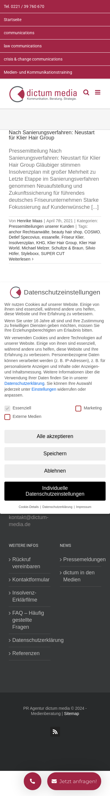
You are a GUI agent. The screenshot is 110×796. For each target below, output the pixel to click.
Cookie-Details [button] (29, 506)
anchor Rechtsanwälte (29, 232)
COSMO (92, 232)
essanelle (50, 237)
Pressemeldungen (81, 559)
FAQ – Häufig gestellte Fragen (28, 620)
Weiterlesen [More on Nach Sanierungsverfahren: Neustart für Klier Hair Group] (20, 259)
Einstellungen (44, 389)
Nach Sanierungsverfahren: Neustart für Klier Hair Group (51, 135)
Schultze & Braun (67, 248)
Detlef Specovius (24, 237)
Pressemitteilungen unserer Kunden (41, 226)
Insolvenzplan (21, 242)
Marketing (88, 408)
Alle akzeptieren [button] (55, 436)
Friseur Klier (73, 237)
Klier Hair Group (62, 242)
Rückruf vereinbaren (26, 562)
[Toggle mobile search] (86, 92)
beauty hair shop (67, 232)
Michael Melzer (35, 248)
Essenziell (17, 408)
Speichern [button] (55, 453)
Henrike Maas (29, 220)
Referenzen (26, 653)
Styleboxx (30, 253)
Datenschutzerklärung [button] (58, 506)
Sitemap (71, 713)
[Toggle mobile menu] (98, 92)
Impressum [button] (83, 506)
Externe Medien (22, 416)
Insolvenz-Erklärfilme (24, 596)
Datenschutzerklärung (30, 640)
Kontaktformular (30, 580)
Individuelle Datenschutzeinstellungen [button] (55, 491)
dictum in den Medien (79, 576)
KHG (40, 242)
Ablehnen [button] (55, 471)
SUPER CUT (53, 253)
